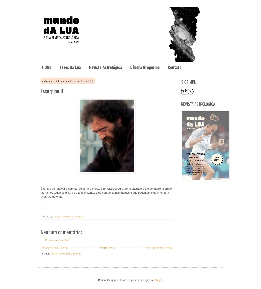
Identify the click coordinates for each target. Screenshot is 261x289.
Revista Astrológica (105, 67)
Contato (174, 67)
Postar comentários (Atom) (65, 253)
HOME (46, 67)
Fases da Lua (70, 67)
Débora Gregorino (145, 67)
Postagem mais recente (55, 247)
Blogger (158, 280)
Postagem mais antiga (159, 247)
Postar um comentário (57, 240)
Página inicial (107, 247)
